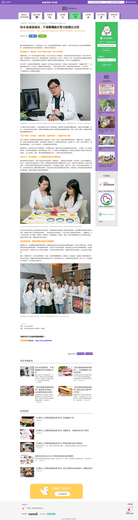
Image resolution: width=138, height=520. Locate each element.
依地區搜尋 (106, 50)
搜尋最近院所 (130, 2)
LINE (42, 36)
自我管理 (89, 353)
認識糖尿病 (23, 23)
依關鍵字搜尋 (106, 65)
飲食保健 (81, 353)
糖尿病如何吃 (32, 23)
